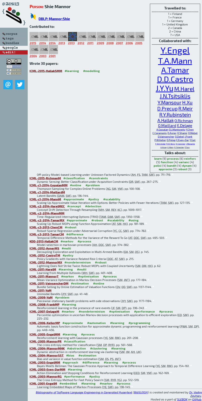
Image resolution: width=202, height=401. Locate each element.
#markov (67, 241)
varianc (184, 162)
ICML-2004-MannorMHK (47, 348)
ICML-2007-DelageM (44, 311)
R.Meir (185, 108)
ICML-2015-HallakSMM (46, 71)
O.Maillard (167, 125)
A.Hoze (163, 147)
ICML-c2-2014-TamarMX (47, 220)
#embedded (68, 383)
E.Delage (184, 125)
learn (158, 158)
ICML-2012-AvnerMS (44, 248)
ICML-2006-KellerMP (45, 323)
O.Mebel (193, 133)
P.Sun (187, 147)
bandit (172, 165)
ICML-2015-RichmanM (45, 178)
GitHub (196, 399)
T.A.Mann (175, 60)
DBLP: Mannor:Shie (54, 19)
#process (84, 241)
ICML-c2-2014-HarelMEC (47, 206)
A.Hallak (166, 120)
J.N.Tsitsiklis (175, 95)
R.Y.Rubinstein (175, 115)
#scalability (111, 199)
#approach (70, 362)
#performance (144, 311)
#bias (70, 355)
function (167, 162)
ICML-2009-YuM (41, 297)
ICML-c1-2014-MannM (45, 199)
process (173, 158)
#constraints (98, 178)
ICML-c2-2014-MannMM (47, 213)
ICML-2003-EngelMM (45, 362)
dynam (187, 165)
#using (133, 220)
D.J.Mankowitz (177, 129)
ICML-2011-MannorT (44, 276)
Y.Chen (190, 129)
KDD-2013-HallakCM (44, 241)
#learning (72, 71)
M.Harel (184, 88)
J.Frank (188, 136)
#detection (93, 206)
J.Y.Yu (164, 87)
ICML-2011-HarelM (43, 269)
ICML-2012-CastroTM (45, 255)
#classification (74, 178)
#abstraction (76, 348)
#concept (74, 206)
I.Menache (190, 144)
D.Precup (167, 108)
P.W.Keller (160, 140)
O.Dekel (179, 136)
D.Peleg (171, 140)
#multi (66, 248)
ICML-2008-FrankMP (44, 304)
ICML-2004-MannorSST (47, 355)
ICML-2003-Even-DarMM (47, 369)
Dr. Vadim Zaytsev (195, 393)
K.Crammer (180, 144)
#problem (92, 185)
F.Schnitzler (160, 144)
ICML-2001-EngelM (43, 383)
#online (75, 185)
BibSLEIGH (141, 392)
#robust (97, 220)
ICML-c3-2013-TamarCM (47, 234)
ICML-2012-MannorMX (46, 262)
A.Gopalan (162, 129)
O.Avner (172, 133)
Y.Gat (193, 140)
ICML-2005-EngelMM (45, 334)
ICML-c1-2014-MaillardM (47, 192)
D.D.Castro (175, 78)
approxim (165, 169)
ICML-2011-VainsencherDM (49, 283)
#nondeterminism (77, 262)
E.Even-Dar (182, 140)
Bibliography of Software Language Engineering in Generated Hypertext (84, 392)
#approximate (74, 199)
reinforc (190, 158)
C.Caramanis (160, 133)
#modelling (91, 71)
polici (158, 165)
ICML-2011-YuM (41, 290)
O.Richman (183, 120)
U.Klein (170, 147)
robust (182, 169)
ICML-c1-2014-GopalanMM (49, 185)
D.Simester (179, 147)
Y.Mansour (170, 102)
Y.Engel (175, 50)
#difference (74, 234)
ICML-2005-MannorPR (45, 341)
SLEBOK (182, 399)
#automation (96, 323)
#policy (93, 199)
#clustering (98, 348)
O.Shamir (182, 133)
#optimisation (88, 276)
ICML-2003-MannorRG (46, 376)
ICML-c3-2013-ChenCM (46, 227)
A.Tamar (175, 69)
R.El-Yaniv (170, 144)
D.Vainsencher (166, 136)
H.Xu (187, 102)
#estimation (80, 283)
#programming (139, 323)
